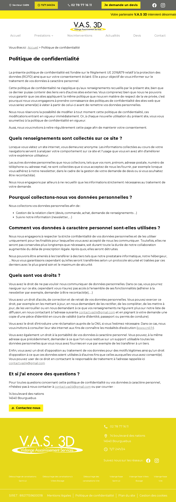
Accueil (15, 35)
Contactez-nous (25, 408)
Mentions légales (59, 495)
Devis (137, 35)
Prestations (42, 35)
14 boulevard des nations (124, 438)
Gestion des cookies (153, 495)
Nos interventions (79, 35)
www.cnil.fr (145, 328)
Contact (160, 35)
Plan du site (126, 495)
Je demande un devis (121, 5)
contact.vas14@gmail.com (97, 312)
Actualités (113, 35)
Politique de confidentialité (94, 495)
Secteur (20, 5)
